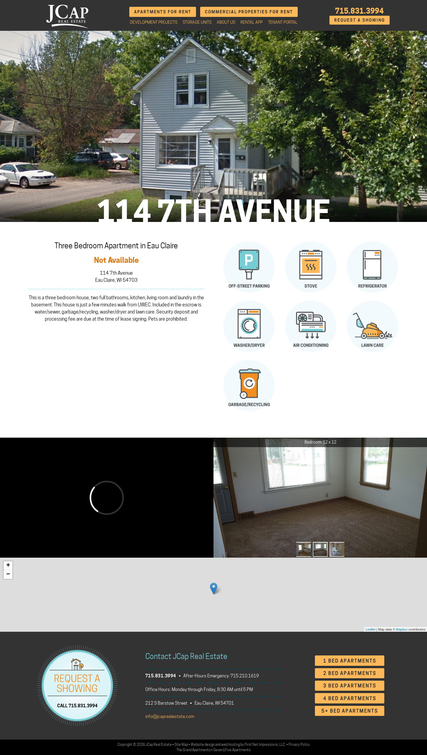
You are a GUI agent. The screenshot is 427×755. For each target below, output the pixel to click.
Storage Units (197, 22)
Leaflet (370, 629)
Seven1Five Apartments (232, 750)
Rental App (251, 22)
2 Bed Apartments (349, 673)
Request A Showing (359, 20)
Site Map (181, 744)
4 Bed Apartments (349, 698)
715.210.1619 (244, 676)
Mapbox (401, 629)
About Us (226, 22)
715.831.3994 (359, 11)
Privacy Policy (299, 744)
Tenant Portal (282, 22)
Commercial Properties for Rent (249, 11)
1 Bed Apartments (349, 661)
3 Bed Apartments (349, 686)
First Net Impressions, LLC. (265, 744)
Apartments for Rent (162, 11)
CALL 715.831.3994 (77, 705)
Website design (203, 744)
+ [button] (8, 565)
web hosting (230, 744)
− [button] (8, 574)
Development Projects (153, 22)
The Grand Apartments (193, 750)
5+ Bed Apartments (349, 711)
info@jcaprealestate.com (169, 716)
